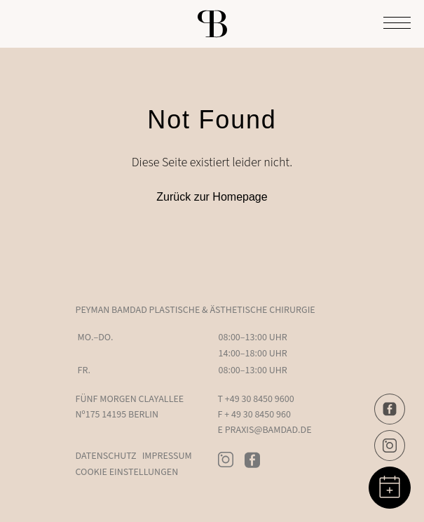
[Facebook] (389, 409)
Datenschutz (106, 456)
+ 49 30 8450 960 (257, 415)
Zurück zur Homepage (211, 197)
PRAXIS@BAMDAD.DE (268, 430)
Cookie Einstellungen (127, 472)
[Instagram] (389, 445)
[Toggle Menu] (397, 24)
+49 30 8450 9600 (259, 399)
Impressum (167, 456)
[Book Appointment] (390, 488)
